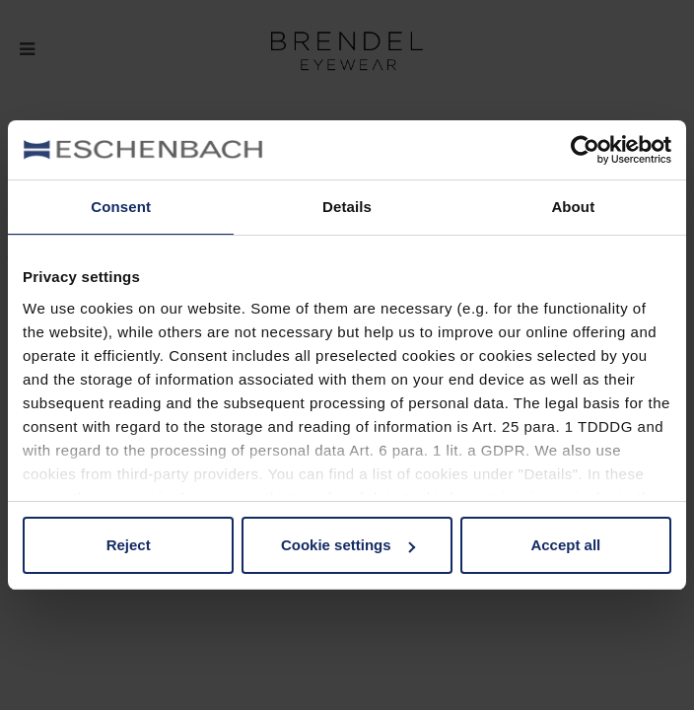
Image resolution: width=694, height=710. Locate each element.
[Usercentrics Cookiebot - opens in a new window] (585, 150)
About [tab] (572, 206)
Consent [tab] (121, 206)
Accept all (565, 544)
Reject (128, 544)
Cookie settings (348, 544)
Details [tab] (347, 206)
